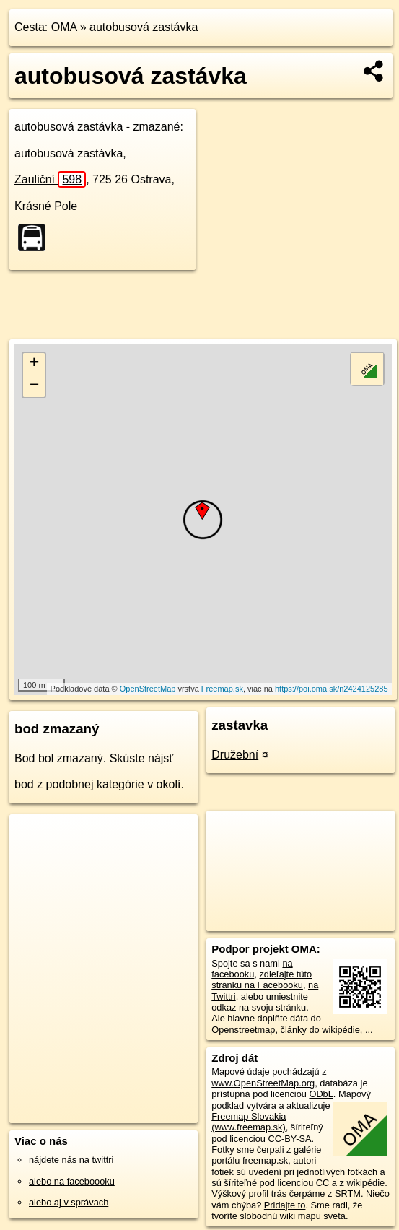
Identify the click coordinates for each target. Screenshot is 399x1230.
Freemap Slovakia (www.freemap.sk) (248, 1122)
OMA (64, 27)
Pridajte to (285, 1205)
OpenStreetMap (148, 688)
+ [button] (34, 364)
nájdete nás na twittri (71, 1159)
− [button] (34, 386)
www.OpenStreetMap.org (263, 1083)
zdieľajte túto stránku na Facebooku (261, 979)
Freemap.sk (222, 688)
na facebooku (251, 969)
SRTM (348, 1193)
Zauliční (50, 179)
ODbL (321, 1094)
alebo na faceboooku (72, 1181)
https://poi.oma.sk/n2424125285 (331, 688)
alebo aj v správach (68, 1202)
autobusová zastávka (143, 27)
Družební (234, 755)
